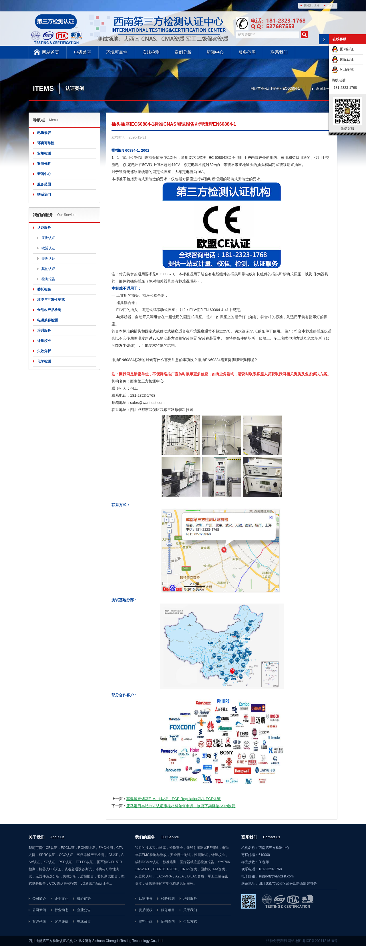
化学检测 (44, 361)
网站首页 (50, 52)
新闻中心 (215, 52)
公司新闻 (39, 910)
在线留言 (84, 921)
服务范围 (247, 52)
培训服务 (44, 330)
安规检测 (151, 52)
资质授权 (145, 910)
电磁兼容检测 (47, 320)
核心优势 (84, 899)
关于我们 (190, 910)
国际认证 (343, 59)
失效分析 (44, 351)
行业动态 (61, 910)
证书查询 (168, 921)
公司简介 (39, 899)
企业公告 (84, 910)
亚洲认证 (48, 238)
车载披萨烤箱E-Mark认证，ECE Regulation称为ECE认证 (173, 799)
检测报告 (48, 279)
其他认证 (48, 269)
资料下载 (145, 921)
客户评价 (61, 921)
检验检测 (168, 899)
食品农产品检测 (49, 310)
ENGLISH (311, 6)
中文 (331, 6)
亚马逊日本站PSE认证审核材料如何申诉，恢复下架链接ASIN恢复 (180, 806)
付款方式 (190, 921)
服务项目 (168, 910)
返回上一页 (324, 89)
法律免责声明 (276, 941)
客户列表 (39, 921)
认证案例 (273, 89)
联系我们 (279, 52)
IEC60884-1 (291, 89)
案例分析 (183, 52)
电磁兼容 (82, 52)
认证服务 (44, 228)
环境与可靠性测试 (51, 300)
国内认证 (343, 49)
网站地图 (294, 941)
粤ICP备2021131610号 (319, 941)
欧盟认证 (48, 248)
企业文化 (61, 899)
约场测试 (343, 70)
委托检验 (44, 289)
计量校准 (44, 341)
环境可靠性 (117, 52)
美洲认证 (48, 258)
